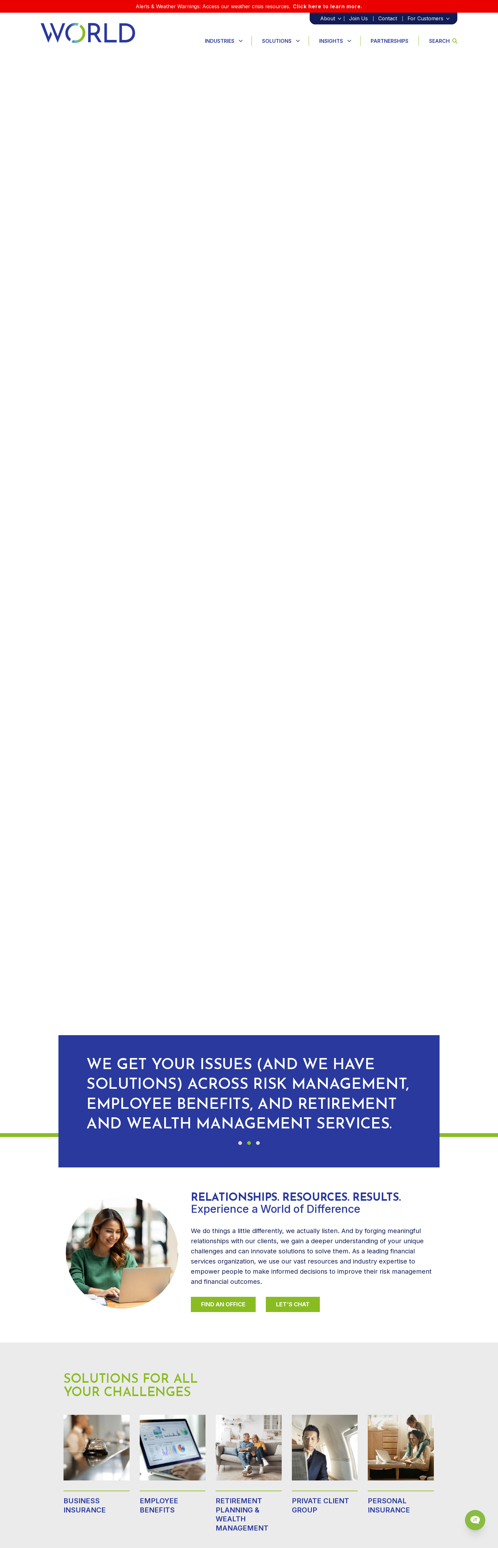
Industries (219, 41)
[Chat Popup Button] (475, 1520)
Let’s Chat (293, 1304)
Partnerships (389, 41)
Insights (331, 41)
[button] (240, 1143)
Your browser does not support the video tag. (249, 593)
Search (443, 41)
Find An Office (223, 1304)
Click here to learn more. (327, 6)
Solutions (277, 41)
